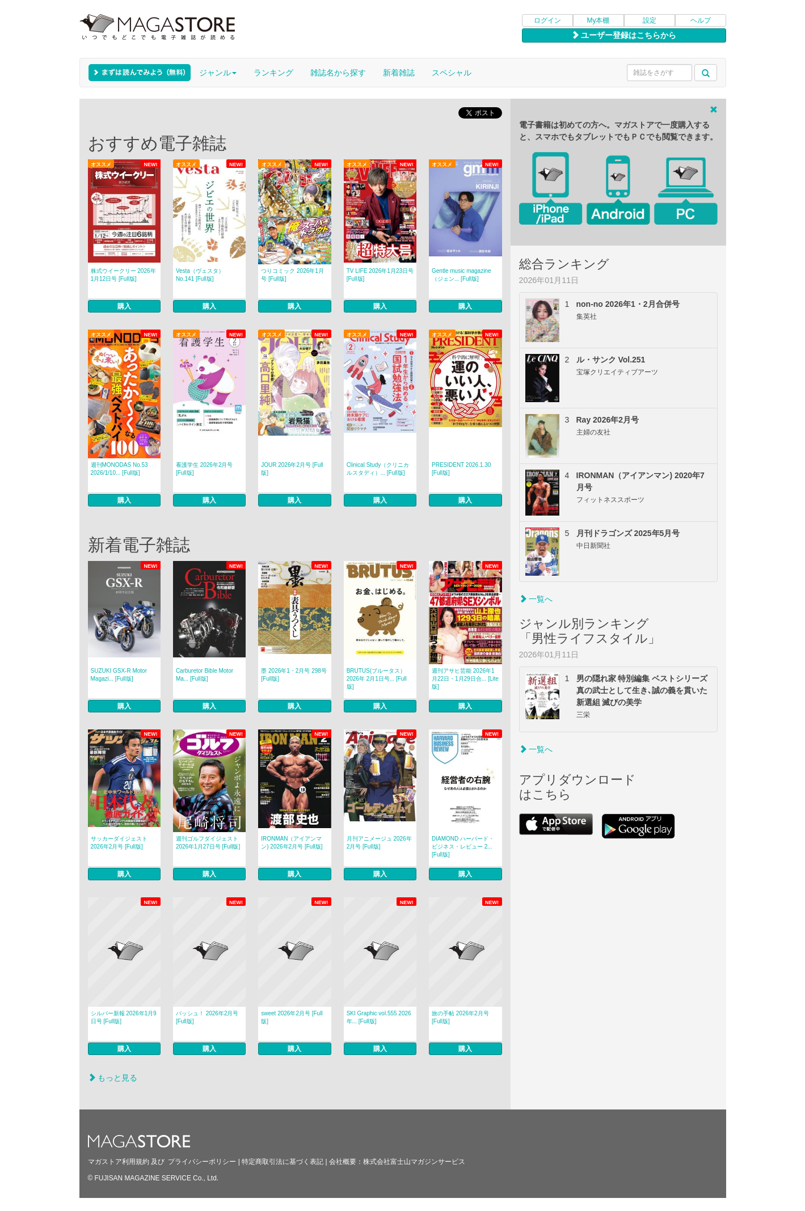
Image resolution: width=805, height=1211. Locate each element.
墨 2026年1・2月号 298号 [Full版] (294, 675)
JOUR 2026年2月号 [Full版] (292, 469)
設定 (649, 20)
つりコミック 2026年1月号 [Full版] (292, 275)
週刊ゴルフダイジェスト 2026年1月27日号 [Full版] (208, 843)
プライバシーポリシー (202, 1162)
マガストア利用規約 (118, 1162)
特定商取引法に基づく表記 (282, 1162)
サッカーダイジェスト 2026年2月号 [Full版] (119, 843)
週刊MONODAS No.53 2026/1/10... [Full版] (119, 469)
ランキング (273, 72)
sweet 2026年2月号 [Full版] (291, 1017)
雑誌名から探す (338, 72)
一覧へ (536, 599)
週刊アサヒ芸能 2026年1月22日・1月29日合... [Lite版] (465, 679)
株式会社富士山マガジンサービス (414, 1162)
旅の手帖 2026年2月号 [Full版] (460, 1017)
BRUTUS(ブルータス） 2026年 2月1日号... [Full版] (377, 679)
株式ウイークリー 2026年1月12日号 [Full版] (123, 275)
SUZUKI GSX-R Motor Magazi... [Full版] (119, 675)
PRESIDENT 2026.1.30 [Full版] (461, 469)
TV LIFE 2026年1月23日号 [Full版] (380, 275)
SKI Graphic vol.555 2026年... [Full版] (379, 1017)
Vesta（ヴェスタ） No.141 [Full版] (200, 275)
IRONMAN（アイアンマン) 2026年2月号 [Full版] (291, 843)
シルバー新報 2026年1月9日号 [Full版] (124, 1017)
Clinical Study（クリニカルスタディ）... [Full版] (378, 469)
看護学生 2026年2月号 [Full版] (204, 469)
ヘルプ (700, 20)
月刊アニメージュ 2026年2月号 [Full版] (379, 843)
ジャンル (218, 72)
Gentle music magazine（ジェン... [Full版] (461, 275)
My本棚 (598, 20)
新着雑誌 (399, 72)
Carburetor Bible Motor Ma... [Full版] (204, 675)
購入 (124, 306)
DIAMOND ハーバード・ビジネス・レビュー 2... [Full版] (463, 847)
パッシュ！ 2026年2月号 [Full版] (207, 1017)
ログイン (547, 20)
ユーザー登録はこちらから (624, 35)
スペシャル (451, 72)
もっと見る (113, 1077)
